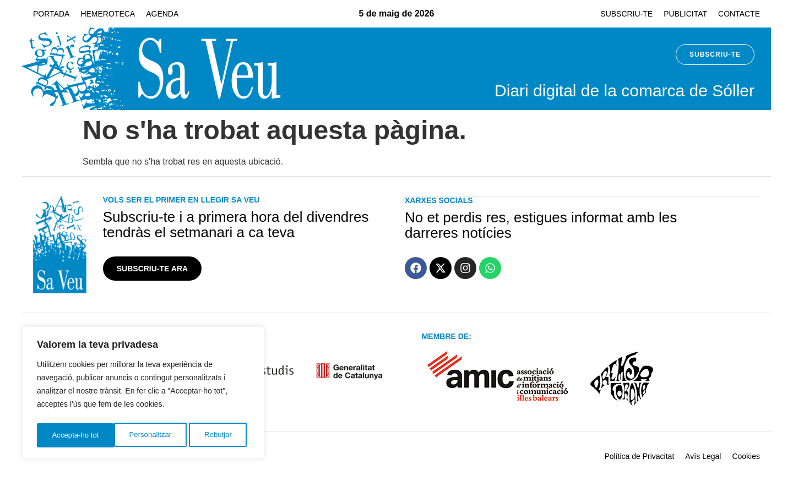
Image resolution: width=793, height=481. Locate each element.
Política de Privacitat (639, 456)
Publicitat (685, 13)
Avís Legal (703, 456)
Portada (51, 13)
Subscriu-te (626, 13)
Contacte (739, 13)
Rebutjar (140, 435)
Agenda (162, 13)
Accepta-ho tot (211, 435)
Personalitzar (72, 435)
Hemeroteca (107, 13)
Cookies (746, 456)
